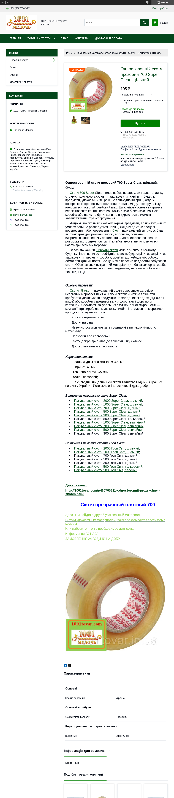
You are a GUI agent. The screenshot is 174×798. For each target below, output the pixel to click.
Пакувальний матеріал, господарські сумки (101, 52)
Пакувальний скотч (88, 400)
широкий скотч (107, 250)
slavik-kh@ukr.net (22, 214)
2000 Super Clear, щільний (122, 400)
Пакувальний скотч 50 (90, 411)
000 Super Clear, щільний (123, 404)
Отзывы (14, 74)
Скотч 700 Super (82, 193)
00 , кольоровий (123, 466)
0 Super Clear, (117, 430)
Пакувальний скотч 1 (89, 404)
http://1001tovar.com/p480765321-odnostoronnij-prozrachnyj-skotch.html (112, 492)
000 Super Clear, (117, 422)
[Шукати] (144, 22)
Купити (140, 123)
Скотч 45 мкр (79, 290)
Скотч (131, 52)
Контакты (82, 38)
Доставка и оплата (108, 38)
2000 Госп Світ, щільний (121, 448)
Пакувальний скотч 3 (89, 415)
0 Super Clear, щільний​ (123, 411)
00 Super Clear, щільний (122, 408)
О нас (64, 38)
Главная (15, 38)
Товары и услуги (39, 38)
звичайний (137, 422)
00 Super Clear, (124, 426)
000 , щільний (122, 452)
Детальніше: (76, 485)
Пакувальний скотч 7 (89, 408)
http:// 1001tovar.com (24, 209)
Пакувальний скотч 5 (89, 466)
